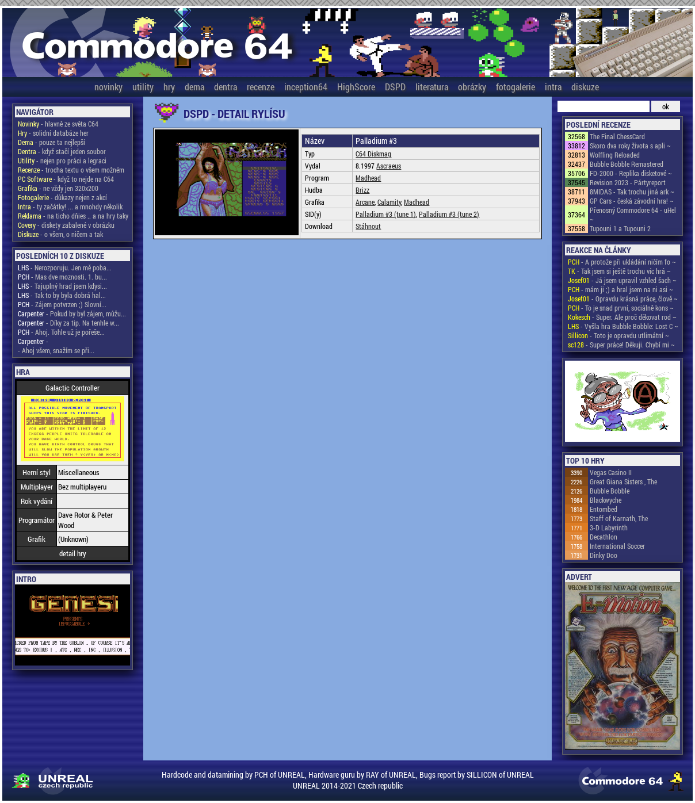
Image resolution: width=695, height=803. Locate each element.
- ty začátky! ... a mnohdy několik (70, 206)
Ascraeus (388, 165)
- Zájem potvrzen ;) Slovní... (62, 304)
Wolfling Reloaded (615, 154)
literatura (431, 87)
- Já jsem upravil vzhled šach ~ (622, 280)
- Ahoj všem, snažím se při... (56, 350)
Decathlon (603, 536)
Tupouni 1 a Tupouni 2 (620, 228)
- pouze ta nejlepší (51, 142)
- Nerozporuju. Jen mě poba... (65, 267)
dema (194, 87)
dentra (225, 87)
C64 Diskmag (373, 153)
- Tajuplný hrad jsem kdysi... (62, 285)
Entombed (603, 509)
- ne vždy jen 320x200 (58, 188)
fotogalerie (515, 87)
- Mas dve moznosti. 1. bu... (62, 276)
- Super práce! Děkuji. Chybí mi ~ (621, 344)
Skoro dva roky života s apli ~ (630, 145)
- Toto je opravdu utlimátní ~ (618, 335)
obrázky (472, 87)
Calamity (389, 202)
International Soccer (617, 545)
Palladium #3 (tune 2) (449, 214)
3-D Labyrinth (609, 527)
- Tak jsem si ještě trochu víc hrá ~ (619, 271)
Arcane (365, 202)
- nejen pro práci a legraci (62, 160)
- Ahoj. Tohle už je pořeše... (61, 332)
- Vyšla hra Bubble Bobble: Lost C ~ (623, 326)
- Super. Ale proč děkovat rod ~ (622, 317)
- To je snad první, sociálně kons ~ (621, 307)
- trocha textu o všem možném (71, 169)
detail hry (72, 553)
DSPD (395, 87)
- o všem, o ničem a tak (60, 234)
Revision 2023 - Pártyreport (628, 182)
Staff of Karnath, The (619, 518)
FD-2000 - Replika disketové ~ (631, 173)
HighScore (356, 87)
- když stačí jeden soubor (62, 151)
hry (169, 87)
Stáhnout (368, 226)
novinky (108, 87)
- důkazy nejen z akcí (62, 197)
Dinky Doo (603, 555)
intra (553, 87)
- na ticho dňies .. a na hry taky (73, 215)
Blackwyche (605, 499)
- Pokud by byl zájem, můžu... (72, 313)
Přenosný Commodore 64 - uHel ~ (633, 214)
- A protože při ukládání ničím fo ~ (622, 261)
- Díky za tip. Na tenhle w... (68, 322)
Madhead (368, 177)
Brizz (362, 189)
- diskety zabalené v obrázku (66, 225)
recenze (260, 87)
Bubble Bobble (609, 490)
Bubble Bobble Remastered (626, 164)
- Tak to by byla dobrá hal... (62, 295)
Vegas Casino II (611, 472)
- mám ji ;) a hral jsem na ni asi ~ (620, 289)
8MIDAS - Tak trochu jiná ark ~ (632, 191)
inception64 (305, 87)
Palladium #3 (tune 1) (386, 214)
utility (143, 87)
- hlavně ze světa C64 (58, 123)
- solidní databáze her (53, 132)
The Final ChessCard (617, 136)
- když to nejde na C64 (66, 178)
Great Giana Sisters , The (623, 481)
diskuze (585, 87)
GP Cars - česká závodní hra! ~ (632, 200)
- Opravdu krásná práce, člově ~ (623, 298)
